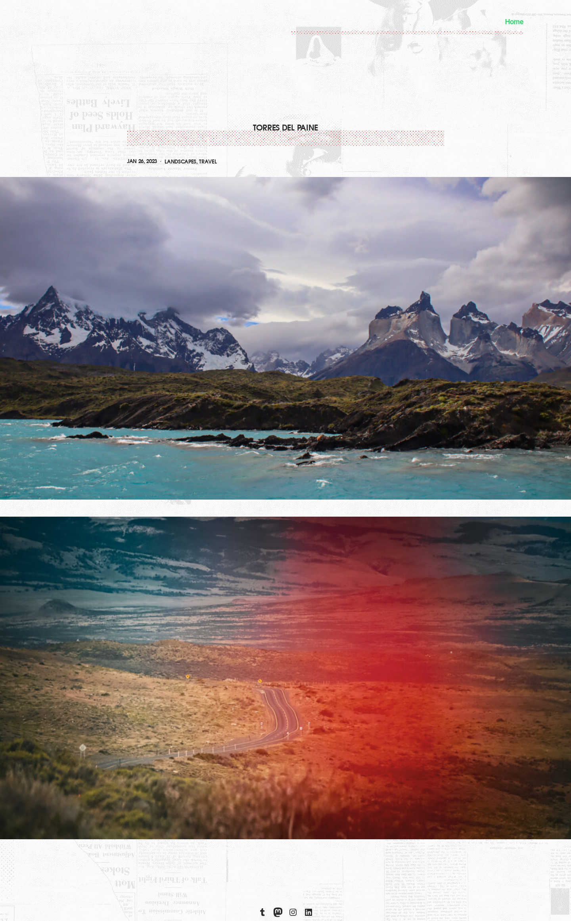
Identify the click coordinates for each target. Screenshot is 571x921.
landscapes (180, 161)
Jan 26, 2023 (142, 161)
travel (208, 161)
